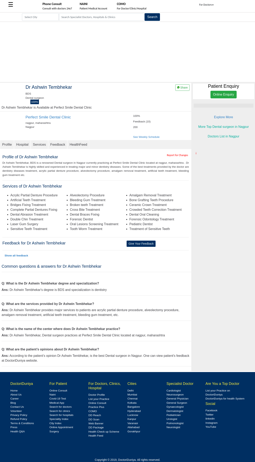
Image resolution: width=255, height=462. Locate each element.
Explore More (223, 117)
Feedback (57, 144)
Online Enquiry (223, 94)
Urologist (172, 419)
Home (14, 390)
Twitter (209, 414)
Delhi (130, 390)
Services (39, 144)
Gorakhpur (133, 431)
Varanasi (132, 423)
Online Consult (58, 390)
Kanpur (131, 419)
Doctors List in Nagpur (223, 136)
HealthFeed (78, 144)
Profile (7, 144)
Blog (13, 402)
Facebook (211, 410)
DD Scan (93, 419)
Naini (52, 394)
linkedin (210, 418)
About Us (16, 394)
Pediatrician (174, 415)
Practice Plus (96, 407)
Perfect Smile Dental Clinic (48, 117)
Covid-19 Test (57, 398)
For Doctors (206, 4)
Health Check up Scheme (103, 431)
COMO (92, 411)
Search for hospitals (61, 415)
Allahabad (133, 427)
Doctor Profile (96, 394)
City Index (55, 423)
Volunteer (16, 411)
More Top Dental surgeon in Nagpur (223, 126)
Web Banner (95, 423)
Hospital (22, 144)
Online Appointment (61, 427)
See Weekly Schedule (146, 136)
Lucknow (132, 415)
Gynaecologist (175, 406)
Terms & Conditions (22, 423)
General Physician (178, 398)
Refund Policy (18, 419)
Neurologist (173, 427)
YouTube (210, 426)
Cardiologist (174, 390)
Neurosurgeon (175, 394)
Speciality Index (58, 419)
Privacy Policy (18, 415)
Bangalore (133, 406)
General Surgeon (177, 402)
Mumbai (132, 394)
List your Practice (98, 398)
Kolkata (131, 402)
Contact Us (17, 406)
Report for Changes (177, 155)
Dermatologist (175, 411)
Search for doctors (60, 406)
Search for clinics (59, 411)
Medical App (56, 402)
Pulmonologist (175, 423)
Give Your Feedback (141, 243)
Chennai (132, 398)
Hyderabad (134, 411)
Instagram (211, 422)
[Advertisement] (127, 52)
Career (14, 398)
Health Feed (95, 435)
